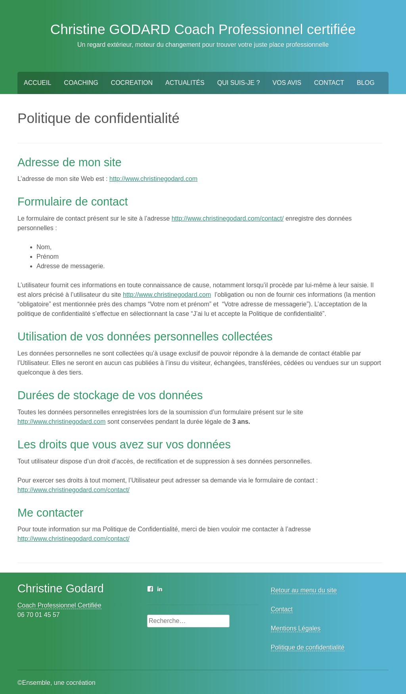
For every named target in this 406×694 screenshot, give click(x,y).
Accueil (37, 82)
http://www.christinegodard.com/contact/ (228, 218)
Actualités (185, 82)
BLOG (365, 82)
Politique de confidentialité (308, 647)
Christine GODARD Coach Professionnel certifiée (203, 29)
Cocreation (132, 82)
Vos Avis (286, 82)
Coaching (81, 82)
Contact (329, 82)
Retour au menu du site (304, 590)
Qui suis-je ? (238, 82)
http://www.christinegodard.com (153, 178)
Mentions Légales (295, 628)
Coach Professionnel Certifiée (59, 605)
